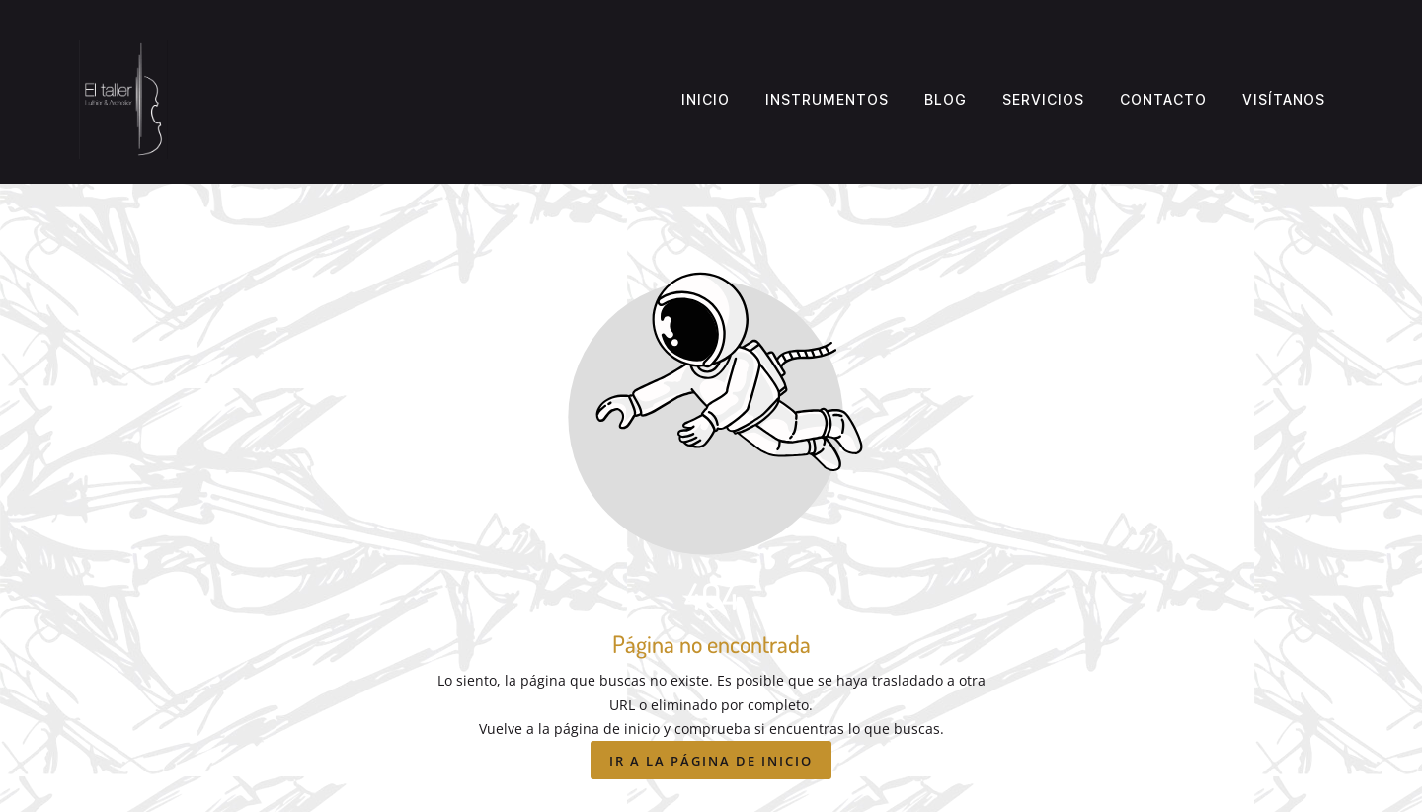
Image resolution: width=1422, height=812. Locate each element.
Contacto (1163, 99)
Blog (945, 99)
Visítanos (1283, 99)
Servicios (1043, 99)
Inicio (705, 99)
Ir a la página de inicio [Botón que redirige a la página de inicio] (711, 761)
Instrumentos (827, 99)
